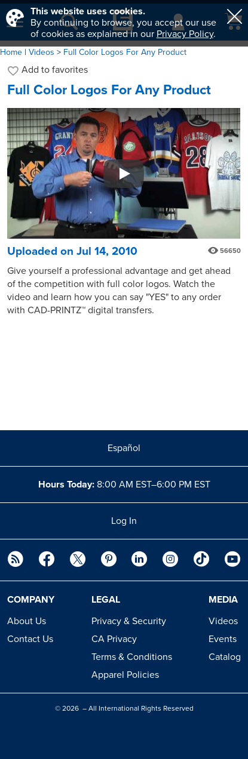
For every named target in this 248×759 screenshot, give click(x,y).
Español (124, 448)
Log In (124, 521)
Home (11, 52)
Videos (223, 621)
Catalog (225, 657)
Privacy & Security (128, 621)
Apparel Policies (125, 675)
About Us (26, 621)
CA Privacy (114, 639)
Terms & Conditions (131, 657)
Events (223, 639)
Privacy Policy (185, 34)
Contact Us (30, 639)
